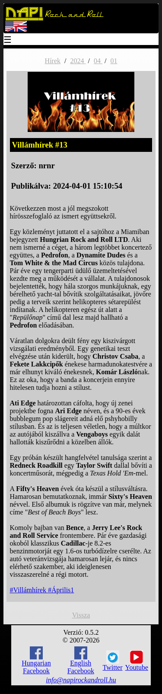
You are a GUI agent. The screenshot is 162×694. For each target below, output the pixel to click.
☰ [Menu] (7, 40)
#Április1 (61, 590)
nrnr (46, 165)
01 (113, 60)
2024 (78, 60)
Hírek (52, 60)
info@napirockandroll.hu (81, 680)
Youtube (137, 660)
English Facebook (80, 660)
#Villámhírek (29, 590)
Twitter (113, 660)
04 (98, 60)
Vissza (81, 615)
